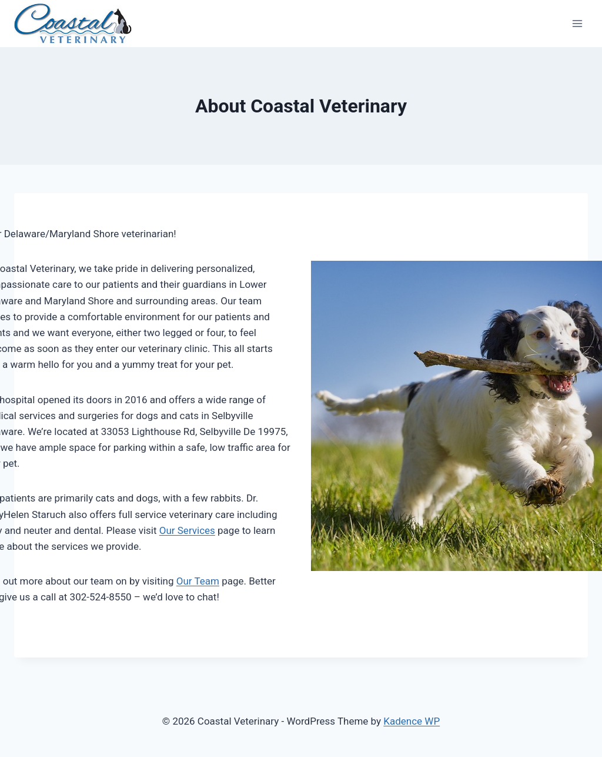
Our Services (187, 530)
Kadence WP (411, 721)
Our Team (197, 581)
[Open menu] (577, 23)
